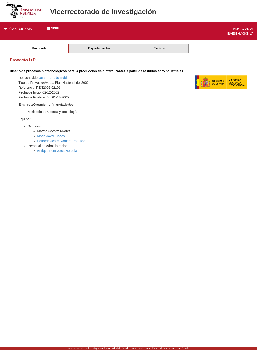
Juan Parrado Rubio (54, 78)
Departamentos (99, 48)
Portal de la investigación (240, 31)
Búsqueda (39, 48)
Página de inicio (18, 28)
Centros (159, 48)
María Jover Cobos (51, 136)
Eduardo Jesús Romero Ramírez (61, 141)
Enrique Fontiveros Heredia (57, 151)
